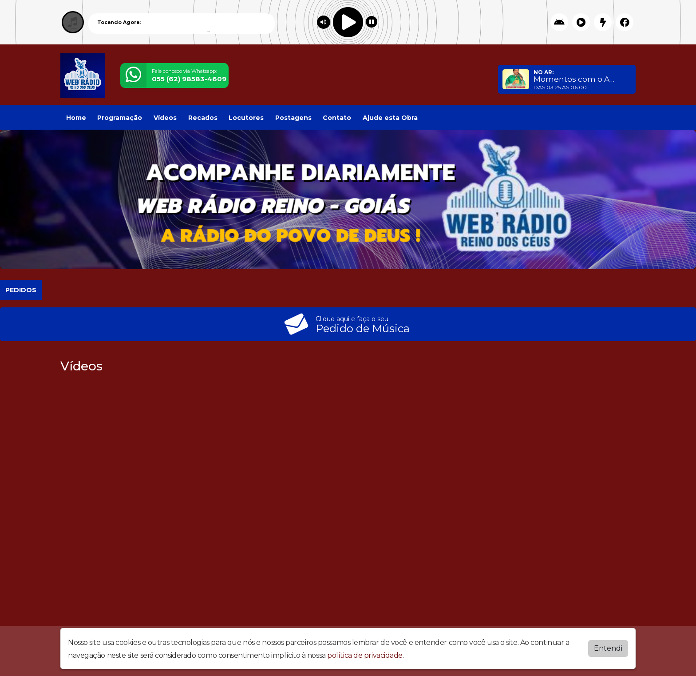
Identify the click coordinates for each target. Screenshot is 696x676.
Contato (337, 118)
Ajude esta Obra (390, 118)
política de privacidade (365, 655)
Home (76, 118)
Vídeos (165, 118)
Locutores (246, 118)
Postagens (293, 118)
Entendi (608, 648)
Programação (119, 118)
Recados (203, 118)
